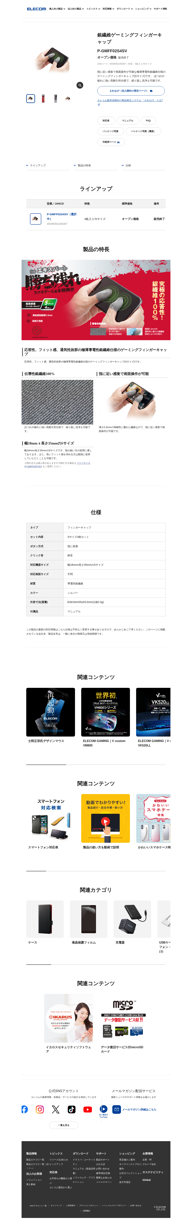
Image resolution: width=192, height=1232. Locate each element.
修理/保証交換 (103, 1173)
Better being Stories (59, 1168)
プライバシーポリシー (88, 1217)
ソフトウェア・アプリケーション (84, 1179)
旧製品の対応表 (57, 1200)
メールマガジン (104, 1182)
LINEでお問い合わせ (106, 1186)
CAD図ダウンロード (83, 1200)
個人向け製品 (56, 8)
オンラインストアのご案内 (130, 1166)
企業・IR (147, 1159)
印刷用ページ (111, 142)
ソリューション (34, 1182)
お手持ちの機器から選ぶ (61, 1184)
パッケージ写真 (110, 131)
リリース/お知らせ (59, 1159)
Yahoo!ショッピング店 (130, 1186)
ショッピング (142, 8)
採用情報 (147, 1168)
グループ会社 (149, 1164)
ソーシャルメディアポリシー (114, 1217)
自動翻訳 (86, 1223)
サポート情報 (160, 8)
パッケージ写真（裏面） (143, 131)
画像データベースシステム (84, 1193)
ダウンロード (123, 8)
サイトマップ (56, 1217)
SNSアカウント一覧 (38, 1218)
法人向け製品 (74, 8)
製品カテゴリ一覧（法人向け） (37, 1166)
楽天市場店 (124, 1182)
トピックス (92, 8)
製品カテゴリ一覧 (35, 1159)
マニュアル (127, 120)
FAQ (148, 120)
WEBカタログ (80, 1186)
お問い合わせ (103, 1168)
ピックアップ (56, 1164)
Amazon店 (124, 1200)
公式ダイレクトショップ (130, 1175)
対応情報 (107, 8)
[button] (56, 1153)
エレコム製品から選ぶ (61, 1191)
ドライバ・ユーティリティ (84, 1162)
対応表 (106, 120)
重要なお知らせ (104, 1177)
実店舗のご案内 (127, 1159)
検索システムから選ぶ (61, 1196)
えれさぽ (100, 1164)
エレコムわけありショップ (130, 1193)
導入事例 (30, 1187)
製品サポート (103, 1159)
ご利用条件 (70, 1217)
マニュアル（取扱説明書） (84, 1170)
